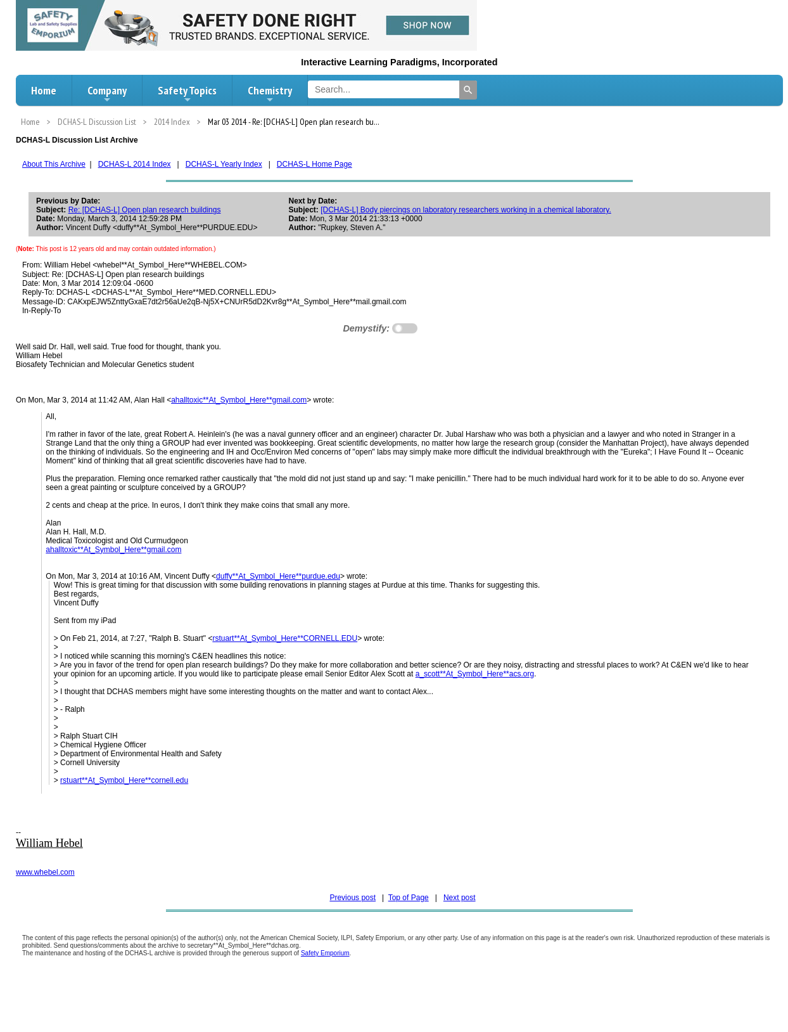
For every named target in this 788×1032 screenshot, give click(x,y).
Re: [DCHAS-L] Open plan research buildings (144, 209)
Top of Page (408, 897)
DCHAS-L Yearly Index (224, 164)
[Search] (468, 90)
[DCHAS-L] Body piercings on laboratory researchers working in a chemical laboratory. (466, 209)
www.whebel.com (45, 872)
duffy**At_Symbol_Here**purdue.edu (278, 576)
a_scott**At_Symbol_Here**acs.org (475, 673)
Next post (459, 897)
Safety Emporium (325, 953)
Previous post (352, 897)
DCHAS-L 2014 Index (134, 164)
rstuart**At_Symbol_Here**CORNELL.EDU (284, 638)
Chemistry (270, 94)
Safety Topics (187, 94)
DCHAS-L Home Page (314, 164)
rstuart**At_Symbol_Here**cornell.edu (124, 780)
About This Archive (54, 164)
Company (107, 94)
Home (43, 90)
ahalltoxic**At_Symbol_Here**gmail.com (239, 400)
